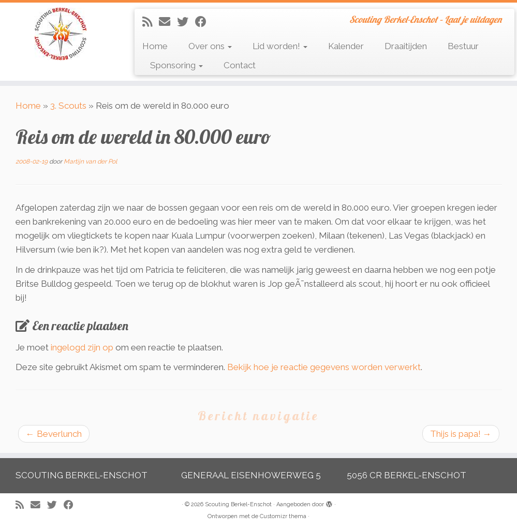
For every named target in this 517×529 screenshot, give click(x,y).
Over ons (210, 46)
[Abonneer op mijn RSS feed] (150, 21)
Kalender (346, 46)
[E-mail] (168, 21)
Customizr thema (283, 516)
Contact (240, 65)
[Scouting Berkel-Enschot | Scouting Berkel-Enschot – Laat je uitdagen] (60, 34)
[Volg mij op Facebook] (204, 21)
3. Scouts (68, 105)
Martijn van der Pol (90, 161)
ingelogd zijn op (82, 347)
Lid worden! (280, 46)
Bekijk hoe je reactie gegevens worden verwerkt (324, 367)
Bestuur (463, 46)
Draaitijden (406, 46)
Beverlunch (54, 434)
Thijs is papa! (461, 434)
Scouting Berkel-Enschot (238, 504)
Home (155, 46)
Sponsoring (176, 65)
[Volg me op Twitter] (186, 21)
